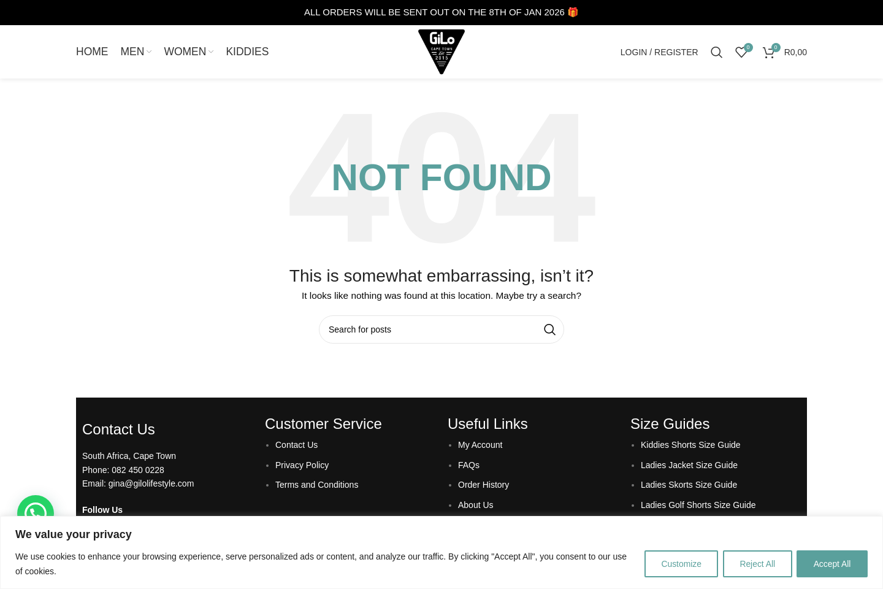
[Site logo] (441, 52)
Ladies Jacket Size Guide (689, 466)
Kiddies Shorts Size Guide (691, 447)
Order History (483, 486)
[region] (441, 552)
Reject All (753, 564)
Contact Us (296, 447)
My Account (480, 447)
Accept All (831, 564)
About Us (476, 506)
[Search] (717, 52)
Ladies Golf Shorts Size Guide (698, 506)
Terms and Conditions (316, 486)
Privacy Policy (302, 466)
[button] (35, 513)
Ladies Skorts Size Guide (689, 486)
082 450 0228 (138, 471)
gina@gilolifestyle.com (151, 485)
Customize (675, 564)
